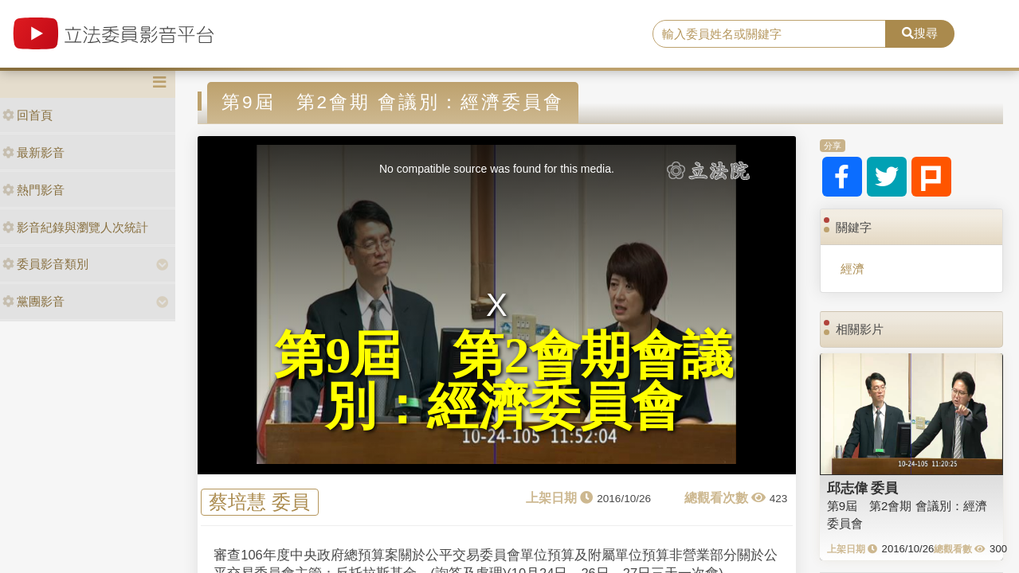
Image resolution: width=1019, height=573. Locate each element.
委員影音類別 (45, 264)
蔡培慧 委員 (259, 502)
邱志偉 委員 (863, 488)
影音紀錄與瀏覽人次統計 (75, 227)
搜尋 (920, 33)
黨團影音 (33, 301)
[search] (769, 34)
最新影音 (33, 152)
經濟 (852, 268)
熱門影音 (33, 190)
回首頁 (27, 115)
